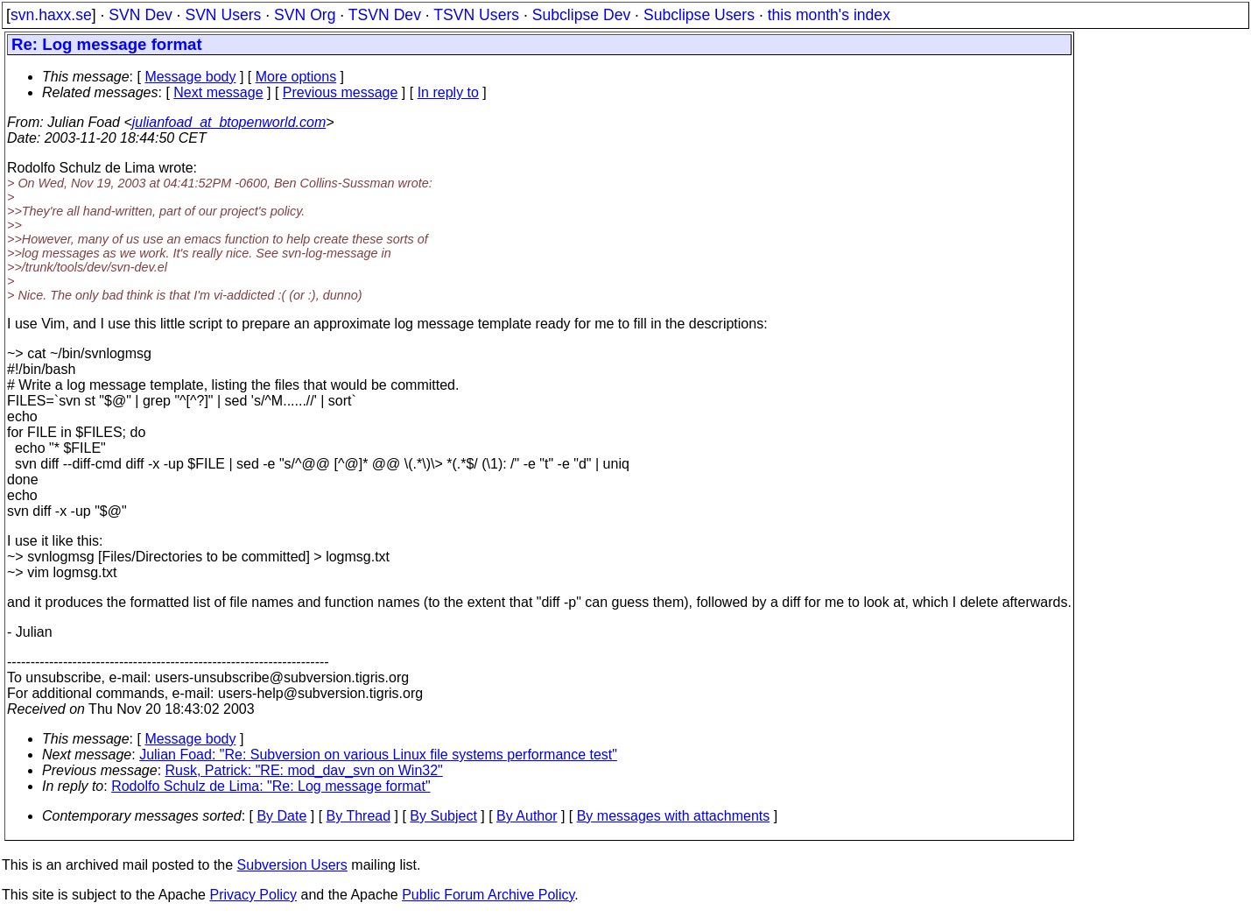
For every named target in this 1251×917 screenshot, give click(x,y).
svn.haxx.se (51, 15)
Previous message (340, 92)
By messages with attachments (673, 815)
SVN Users (223, 15)
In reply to (448, 92)
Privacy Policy (253, 894)
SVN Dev (140, 15)
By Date (281, 815)
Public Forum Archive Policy (488, 894)
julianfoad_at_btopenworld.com (229, 122)
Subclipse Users (699, 15)
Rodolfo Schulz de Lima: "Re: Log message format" (270, 786)
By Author (526, 815)
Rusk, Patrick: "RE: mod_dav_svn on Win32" (304, 770)
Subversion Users (292, 864)
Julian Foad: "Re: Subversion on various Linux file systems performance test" (378, 754)
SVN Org (304, 15)
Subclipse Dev (581, 15)
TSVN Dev (384, 15)
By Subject (443, 815)
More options (296, 76)
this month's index (829, 15)
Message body (189, 76)
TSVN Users (476, 15)
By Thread (359, 815)
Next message (218, 92)
